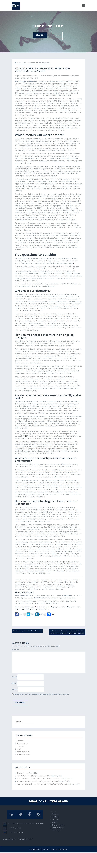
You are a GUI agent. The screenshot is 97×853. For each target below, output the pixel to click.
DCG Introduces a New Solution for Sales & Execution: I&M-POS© (39, 778)
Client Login (56, 830)
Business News (22, 743)
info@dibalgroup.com (15, 833)
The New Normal (23, 773)
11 (53, 453)
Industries (55, 819)
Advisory (20, 741)
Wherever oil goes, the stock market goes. (27, 631)
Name (14, 677)
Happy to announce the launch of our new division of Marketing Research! (42, 784)
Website (14, 689)
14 (44, 566)
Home (54, 811)
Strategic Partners (58, 825)
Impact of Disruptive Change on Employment (32, 776)
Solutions (55, 817)
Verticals (55, 822)
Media (19, 749)
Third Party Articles (44, 62)
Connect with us (57, 828)
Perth (57, 850)
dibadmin (32, 62)
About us (55, 814)
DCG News (20, 746)
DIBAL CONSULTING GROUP (48, 801)
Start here (39, 35)
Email (14, 683)
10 (26, 436)
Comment (15, 650)
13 (53, 527)
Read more (57, 35)
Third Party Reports (24, 754)
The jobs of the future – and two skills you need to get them (37, 781)
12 (70, 507)
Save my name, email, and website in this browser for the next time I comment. (41, 694)
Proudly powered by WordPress (40, 850)
